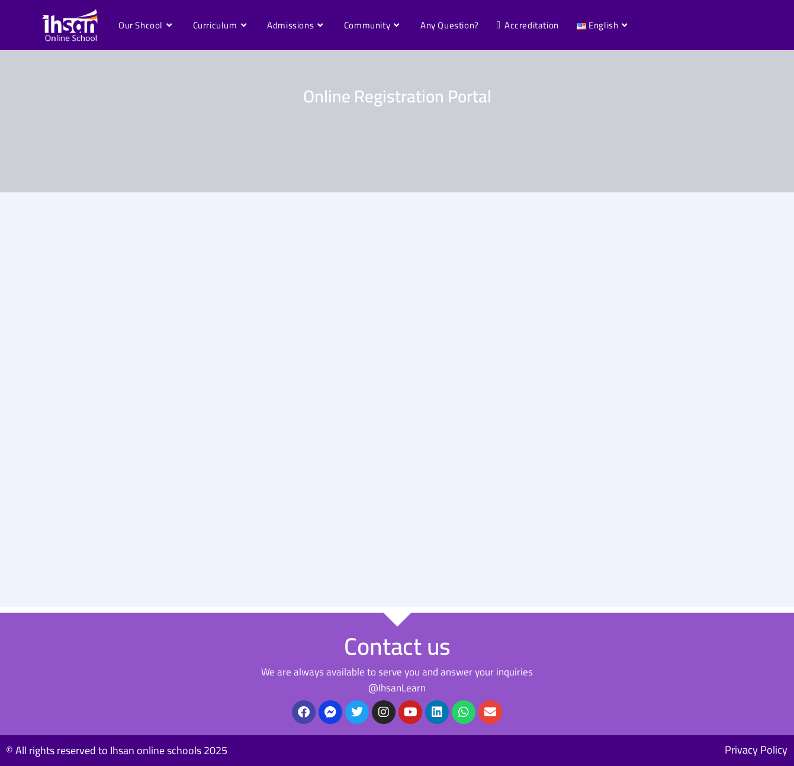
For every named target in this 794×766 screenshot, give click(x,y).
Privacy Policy (756, 749)
